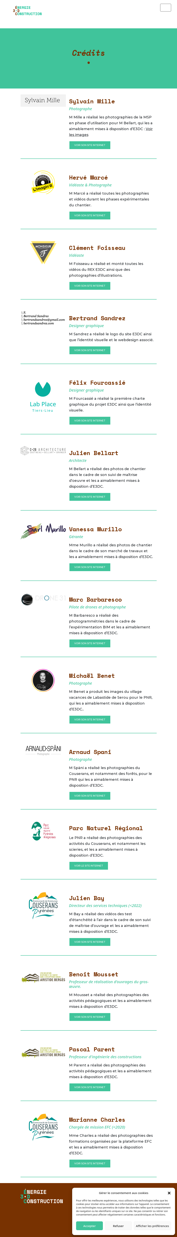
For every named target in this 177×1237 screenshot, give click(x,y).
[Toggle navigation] (165, 8)
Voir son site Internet (89, 145)
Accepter (89, 1226)
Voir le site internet (88, 865)
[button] (169, 1193)
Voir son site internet (89, 567)
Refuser (118, 1226)
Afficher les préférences (152, 1226)
